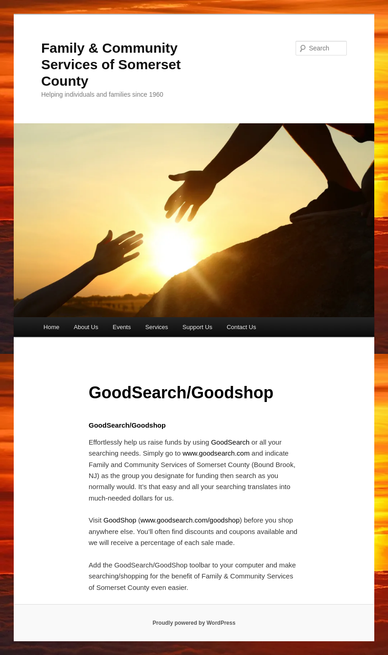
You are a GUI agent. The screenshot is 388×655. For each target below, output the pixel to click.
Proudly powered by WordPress (193, 623)
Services (156, 327)
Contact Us (241, 327)
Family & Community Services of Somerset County (111, 64)
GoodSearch (230, 442)
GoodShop (119, 520)
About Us (86, 327)
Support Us (197, 327)
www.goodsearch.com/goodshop (190, 520)
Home (51, 327)
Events (122, 327)
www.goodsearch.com (216, 453)
